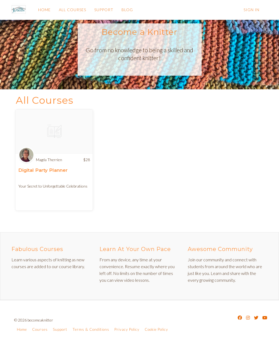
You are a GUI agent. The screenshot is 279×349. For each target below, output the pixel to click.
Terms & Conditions (90, 329)
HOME (44, 9)
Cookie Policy (156, 329)
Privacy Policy (127, 329)
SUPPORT (103, 9)
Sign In (251, 9)
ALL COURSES (72, 9)
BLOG (127, 9)
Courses (40, 329)
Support (60, 329)
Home (22, 329)
